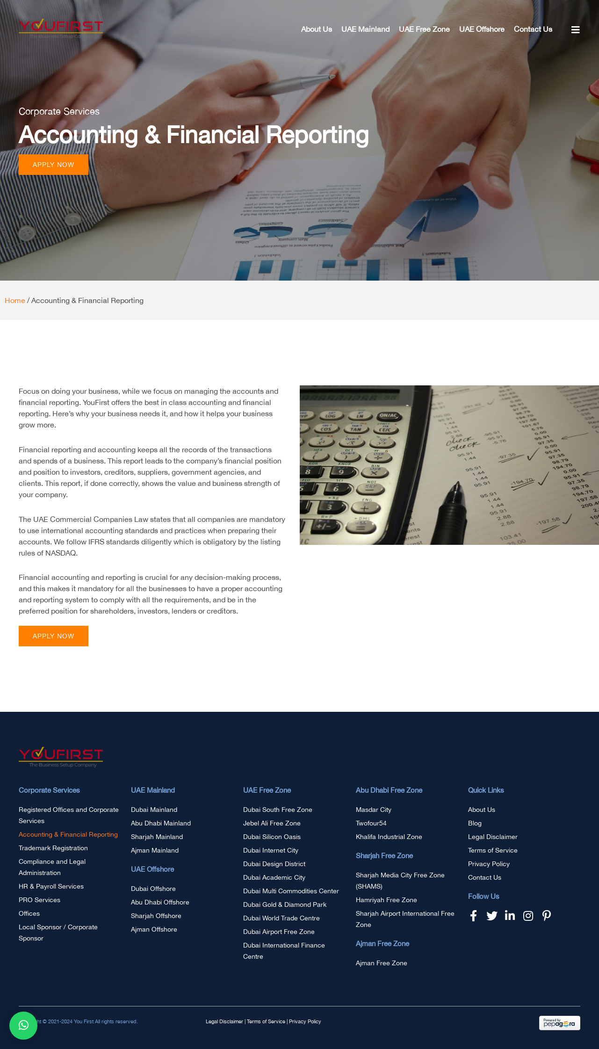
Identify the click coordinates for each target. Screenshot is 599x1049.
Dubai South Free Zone (277, 809)
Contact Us (533, 29)
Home (15, 300)
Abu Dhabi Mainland (161, 823)
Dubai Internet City (270, 850)
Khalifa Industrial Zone (389, 836)
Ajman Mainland (155, 850)
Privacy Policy (489, 864)
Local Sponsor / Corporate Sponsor (58, 932)
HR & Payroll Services (51, 886)
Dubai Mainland (154, 809)
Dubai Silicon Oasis (272, 836)
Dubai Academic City (274, 877)
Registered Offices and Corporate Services (69, 815)
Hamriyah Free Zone (386, 900)
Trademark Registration (53, 848)
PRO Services (39, 900)
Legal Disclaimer (493, 836)
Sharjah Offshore (156, 915)
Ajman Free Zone (381, 963)
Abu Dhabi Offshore (160, 902)
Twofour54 (371, 823)
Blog (475, 823)
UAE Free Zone (424, 29)
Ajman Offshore (154, 929)
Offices (29, 913)
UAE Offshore (482, 29)
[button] (53, 164)
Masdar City (373, 809)
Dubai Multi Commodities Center (291, 891)
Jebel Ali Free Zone (272, 823)
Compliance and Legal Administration (52, 867)
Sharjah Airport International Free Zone (405, 919)
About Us (316, 29)
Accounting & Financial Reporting (68, 834)
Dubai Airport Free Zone (279, 931)
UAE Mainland (365, 29)
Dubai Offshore (153, 888)
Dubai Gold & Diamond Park (284, 904)
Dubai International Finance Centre (284, 950)
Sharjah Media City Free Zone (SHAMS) (400, 880)
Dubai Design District (274, 864)
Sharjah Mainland (157, 836)
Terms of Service (493, 850)
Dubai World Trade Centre (281, 918)
